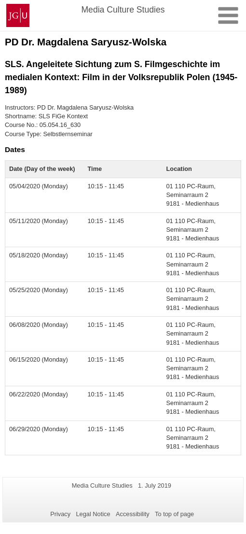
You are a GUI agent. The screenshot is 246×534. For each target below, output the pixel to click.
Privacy (60, 514)
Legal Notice (93, 514)
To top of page (174, 514)
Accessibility (133, 514)
